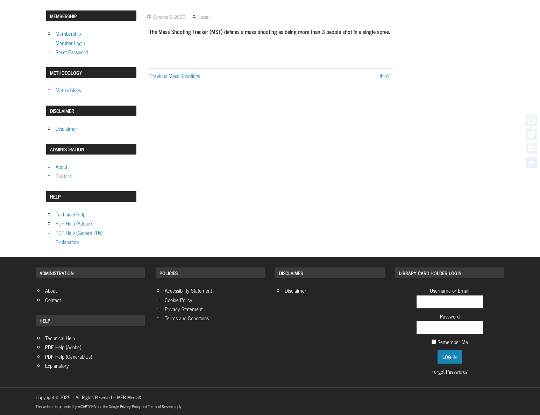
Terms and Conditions (187, 318)
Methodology (68, 90)
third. (384, 75)
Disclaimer (66, 128)
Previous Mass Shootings (174, 75)
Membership (68, 33)
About (61, 166)
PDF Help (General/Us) (79, 232)
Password (450, 316)
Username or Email (449, 290)
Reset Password (72, 52)
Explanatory (67, 241)
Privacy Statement (183, 309)
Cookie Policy (178, 299)
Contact (63, 176)
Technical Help (70, 214)
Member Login (70, 42)
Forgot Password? (450, 371)
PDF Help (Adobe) (74, 223)
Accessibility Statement (188, 290)
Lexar (203, 17)
